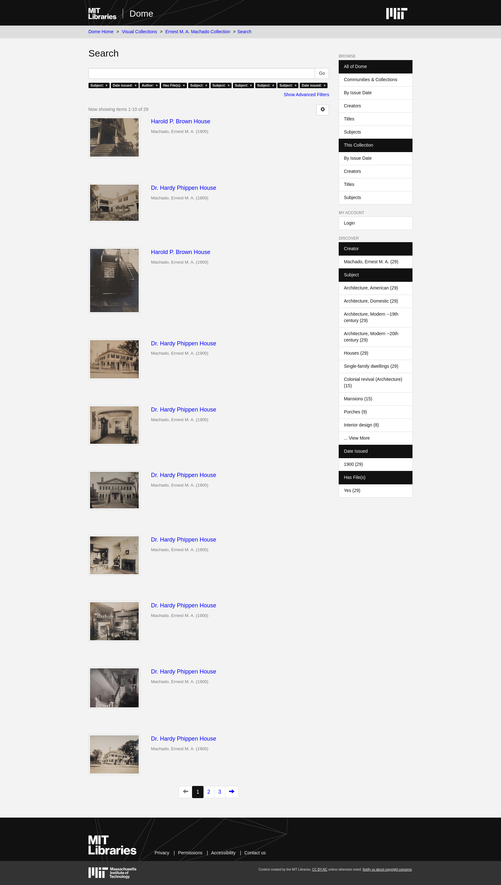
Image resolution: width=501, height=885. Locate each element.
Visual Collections (139, 31)
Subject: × (98, 85)
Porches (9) (355, 411)
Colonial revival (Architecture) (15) (373, 382)
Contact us (255, 852)
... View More (357, 438)
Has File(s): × (174, 85)
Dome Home (101, 31)
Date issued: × (124, 85)
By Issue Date (358, 92)
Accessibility (223, 852)
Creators (352, 105)
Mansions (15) (358, 398)
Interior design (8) (361, 424)
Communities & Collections (370, 79)
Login (349, 223)
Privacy (162, 852)
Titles (349, 118)
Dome (141, 14)
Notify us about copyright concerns (387, 869)
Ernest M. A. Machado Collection (198, 31)
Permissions (190, 852)
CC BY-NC (319, 869)
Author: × (150, 85)
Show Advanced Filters (306, 94)
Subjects (352, 132)
